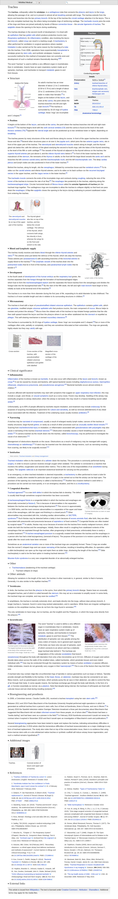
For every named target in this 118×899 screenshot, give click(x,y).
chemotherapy (13, 445)
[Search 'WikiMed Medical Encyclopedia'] (82, 2)
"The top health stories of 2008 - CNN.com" (83, 874)
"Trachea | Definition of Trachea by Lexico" (28, 777)
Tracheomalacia (18, 568)
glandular (14, 308)
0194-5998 (47, 879)
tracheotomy (60, 41)
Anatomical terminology (91, 113)
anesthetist (97, 467)
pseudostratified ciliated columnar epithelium (54, 305)
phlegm (11, 317)
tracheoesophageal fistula (19, 500)
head (52, 677)
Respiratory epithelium (17, 38)
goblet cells (30, 35)
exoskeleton (67, 654)
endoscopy (95, 407)
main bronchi (86, 286)
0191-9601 (41, 865)
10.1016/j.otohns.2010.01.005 (25, 879)
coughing (81, 178)
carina (50, 101)
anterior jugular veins (95, 141)
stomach (91, 314)
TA (75, 107)
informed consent (49, 712)
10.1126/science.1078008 (76, 870)
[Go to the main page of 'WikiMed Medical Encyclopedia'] (27, 2)
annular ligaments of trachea (89, 24)
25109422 (96, 819)
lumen (10, 181)
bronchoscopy (72, 434)
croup (26, 41)
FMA (76, 110)
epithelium (14, 35)
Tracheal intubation (25, 456)
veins (10, 256)
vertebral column (92, 167)
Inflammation (13, 379)
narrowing (50, 547)
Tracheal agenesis (15, 492)
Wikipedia (34, 890)
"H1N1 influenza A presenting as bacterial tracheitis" (30, 874)
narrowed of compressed (33, 422)
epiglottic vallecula (25, 470)
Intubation (12, 47)
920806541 (21, 813)
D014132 (95, 103)
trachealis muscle (91, 21)
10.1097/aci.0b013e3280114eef (25, 855)
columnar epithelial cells (42, 308)
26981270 (32, 801)
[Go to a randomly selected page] (39, 2)
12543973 (96, 870)
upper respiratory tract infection (88, 393)
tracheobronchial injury (28, 428)
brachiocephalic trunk (56, 160)
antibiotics (83, 413)
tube (66, 47)
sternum (26, 157)
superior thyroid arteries (17, 154)
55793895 (73, 855)
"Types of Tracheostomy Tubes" (91, 789)
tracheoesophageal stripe (18, 184)
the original (48, 838)
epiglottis (11, 27)
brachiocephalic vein (99, 89)
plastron (46, 686)
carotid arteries (25, 170)
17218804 (48, 855)
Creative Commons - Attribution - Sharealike (80, 890)
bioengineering (20, 723)
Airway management (41, 456)
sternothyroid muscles (64, 145)
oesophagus (49, 167)
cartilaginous (54, 12)
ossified (52, 596)
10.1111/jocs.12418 (78, 819)
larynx (91, 12)
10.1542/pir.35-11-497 (22, 865)
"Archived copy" (25, 838)
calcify (32, 328)
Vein (76, 89)
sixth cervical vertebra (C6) (54, 128)
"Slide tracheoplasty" (74, 805)
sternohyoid (46, 145)
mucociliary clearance (56, 317)
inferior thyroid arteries (64, 253)
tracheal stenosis (42, 431)
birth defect (37, 492)
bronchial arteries (70, 259)
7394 (94, 110)
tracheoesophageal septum (37, 283)
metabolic (50, 70)
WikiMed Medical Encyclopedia (27, 2)
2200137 (72, 801)
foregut (33, 280)
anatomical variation (30, 544)
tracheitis (44, 379)
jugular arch (65, 141)
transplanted (62, 50)
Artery (76, 83)
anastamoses (29, 259)
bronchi (14, 41)
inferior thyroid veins (56, 154)
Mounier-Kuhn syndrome (18, 558)
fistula (30, 503)
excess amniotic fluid (79, 518)
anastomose (13, 657)
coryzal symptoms (41, 396)
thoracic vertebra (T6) (16, 131)
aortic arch (100, 157)
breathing (61, 15)
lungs (102, 12)
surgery (11, 464)
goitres (36, 425)
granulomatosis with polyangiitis (88, 428)
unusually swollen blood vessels (92, 425)
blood (42, 253)
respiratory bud (65, 277)
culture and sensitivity (59, 410)
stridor (10, 402)
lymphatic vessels (43, 262)
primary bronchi (41, 18)
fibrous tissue (57, 184)
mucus (92, 308)
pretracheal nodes (15, 265)
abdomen (67, 677)
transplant (70, 698)
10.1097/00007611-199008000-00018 (84, 798)
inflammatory (35, 38)
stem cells (28, 53)
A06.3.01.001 (97, 107)
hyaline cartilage (50, 322)
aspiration (58, 521)
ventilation (87, 663)
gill (9, 686)
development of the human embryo (39, 277)
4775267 (19, 801)
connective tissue (65, 24)
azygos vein (96, 91)
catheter (48, 461)
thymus (50, 157)
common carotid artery (31, 160)
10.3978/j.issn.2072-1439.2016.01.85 (35, 798)
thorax (57, 677)
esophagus (59, 181)
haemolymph (65, 666)
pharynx (82, 12)
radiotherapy (27, 445)
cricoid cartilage (78, 18)
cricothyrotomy (83, 484)
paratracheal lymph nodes (61, 265)
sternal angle (43, 131)
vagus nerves (43, 173)
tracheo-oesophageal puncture (39, 533)
